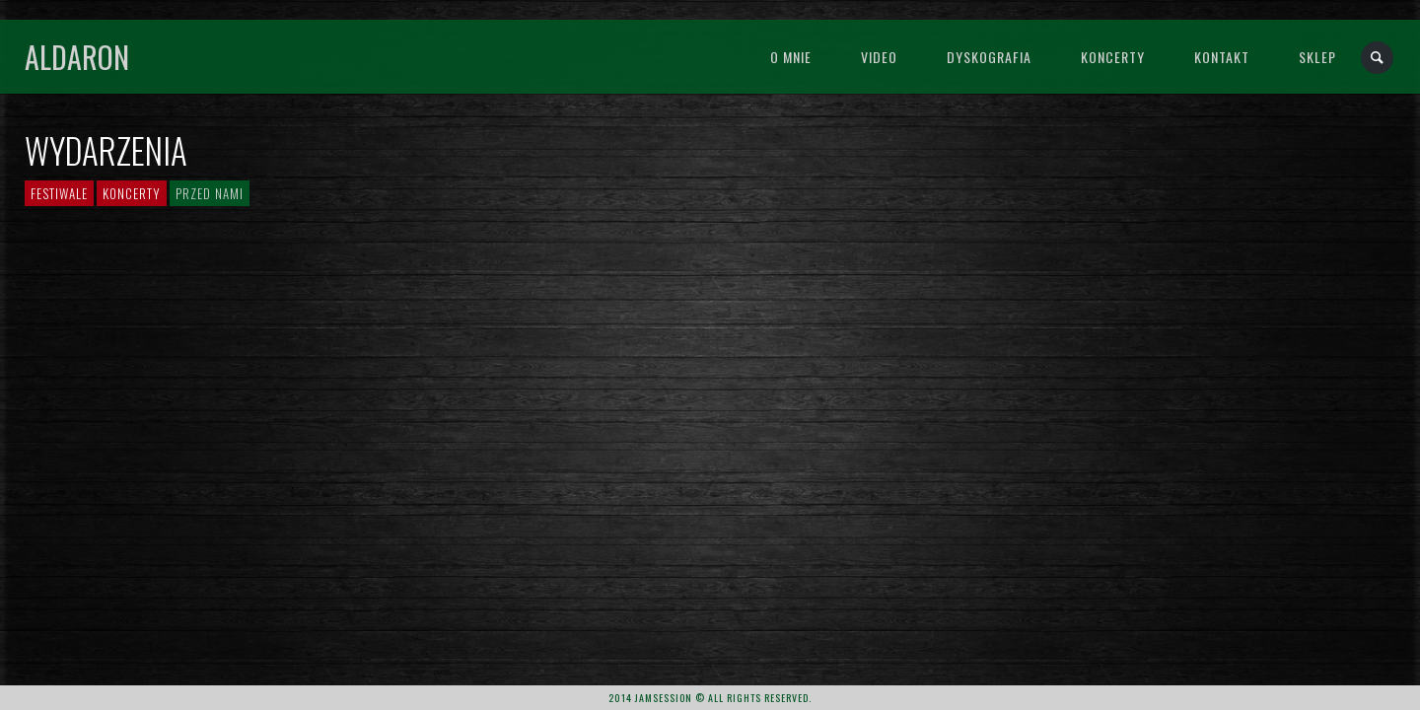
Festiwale (59, 193)
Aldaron (77, 57)
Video (879, 56)
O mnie (791, 56)
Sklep (1317, 56)
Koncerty (1113, 56)
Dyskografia (989, 56)
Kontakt (1221, 56)
